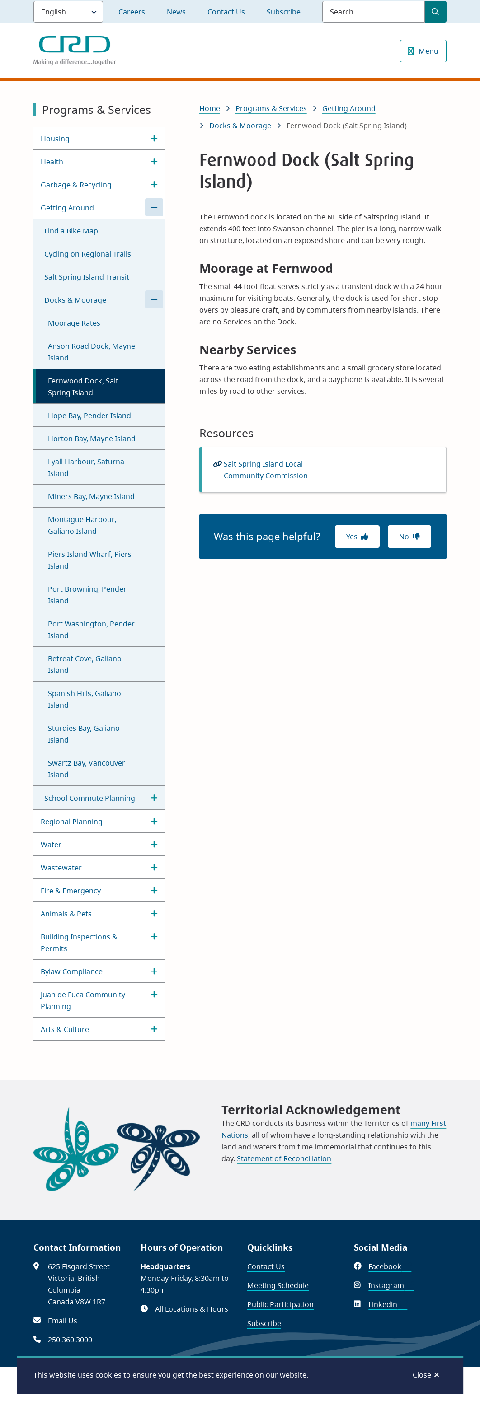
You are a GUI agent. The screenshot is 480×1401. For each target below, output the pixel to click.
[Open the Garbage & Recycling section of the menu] (154, 184)
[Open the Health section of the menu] (154, 161)
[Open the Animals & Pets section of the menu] (154, 913)
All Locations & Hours (191, 1309)
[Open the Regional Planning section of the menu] (154, 821)
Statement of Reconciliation (284, 1158)
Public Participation (280, 1304)
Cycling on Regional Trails (87, 254)
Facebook (389, 1266)
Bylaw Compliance (72, 971)
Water (51, 845)
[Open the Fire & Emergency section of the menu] (154, 890)
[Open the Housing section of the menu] (154, 138)
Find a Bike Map (71, 231)
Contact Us (226, 12)
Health (52, 162)
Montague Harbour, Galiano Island (82, 525)
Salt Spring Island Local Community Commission (266, 470)
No (404, 537)
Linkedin (387, 1304)
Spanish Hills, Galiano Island (84, 699)
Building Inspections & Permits (79, 942)
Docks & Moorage (75, 300)
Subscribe (284, 12)
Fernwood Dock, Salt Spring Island (83, 386)
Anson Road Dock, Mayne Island (91, 352)
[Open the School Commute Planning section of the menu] (154, 798)
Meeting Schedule (278, 1285)
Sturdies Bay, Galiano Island (84, 734)
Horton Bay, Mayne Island (92, 439)
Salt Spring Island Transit (86, 277)
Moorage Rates (74, 323)
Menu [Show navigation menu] (428, 51)
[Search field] (373, 12)
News (176, 12)
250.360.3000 (70, 1340)
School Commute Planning (89, 798)
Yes (352, 537)
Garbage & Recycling (76, 185)
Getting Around (67, 208)
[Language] (68, 12)
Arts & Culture (65, 1029)
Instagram (391, 1285)
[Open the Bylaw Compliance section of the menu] (154, 971)
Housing (55, 139)
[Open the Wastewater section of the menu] (154, 867)
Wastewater (61, 868)
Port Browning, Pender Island (87, 595)
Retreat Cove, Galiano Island (85, 664)
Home (209, 108)
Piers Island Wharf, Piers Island (90, 560)
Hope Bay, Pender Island (89, 415)
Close (422, 1375)
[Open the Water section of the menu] (154, 844)
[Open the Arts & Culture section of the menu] (154, 1029)
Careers (131, 12)
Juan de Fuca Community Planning (83, 1000)
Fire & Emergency (71, 891)
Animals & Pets (66, 914)
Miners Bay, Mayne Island (91, 496)
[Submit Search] (436, 12)
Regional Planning (72, 822)
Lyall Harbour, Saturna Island (86, 467)
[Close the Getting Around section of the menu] (154, 207)
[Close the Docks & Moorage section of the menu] (154, 299)
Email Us (62, 1321)
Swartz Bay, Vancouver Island (86, 769)
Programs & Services (271, 108)
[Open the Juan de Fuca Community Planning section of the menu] (154, 994)
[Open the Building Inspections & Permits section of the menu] (154, 936)
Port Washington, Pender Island (91, 629)
